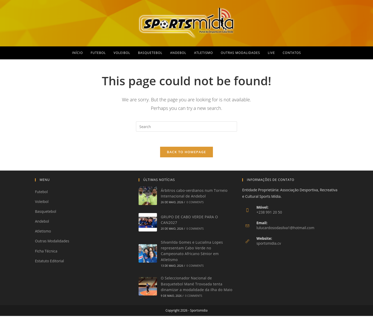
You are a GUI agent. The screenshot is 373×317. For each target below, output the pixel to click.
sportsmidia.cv (268, 244)
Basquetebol (45, 212)
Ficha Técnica (46, 251)
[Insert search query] (186, 126)
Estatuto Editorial (49, 261)
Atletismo (43, 232)
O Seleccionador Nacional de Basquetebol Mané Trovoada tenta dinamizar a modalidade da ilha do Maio (196, 285)
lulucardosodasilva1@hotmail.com (285, 228)
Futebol (41, 192)
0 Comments (195, 203)
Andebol (42, 222)
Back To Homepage (186, 152)
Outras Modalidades (52, 241)
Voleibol (41, 202)
